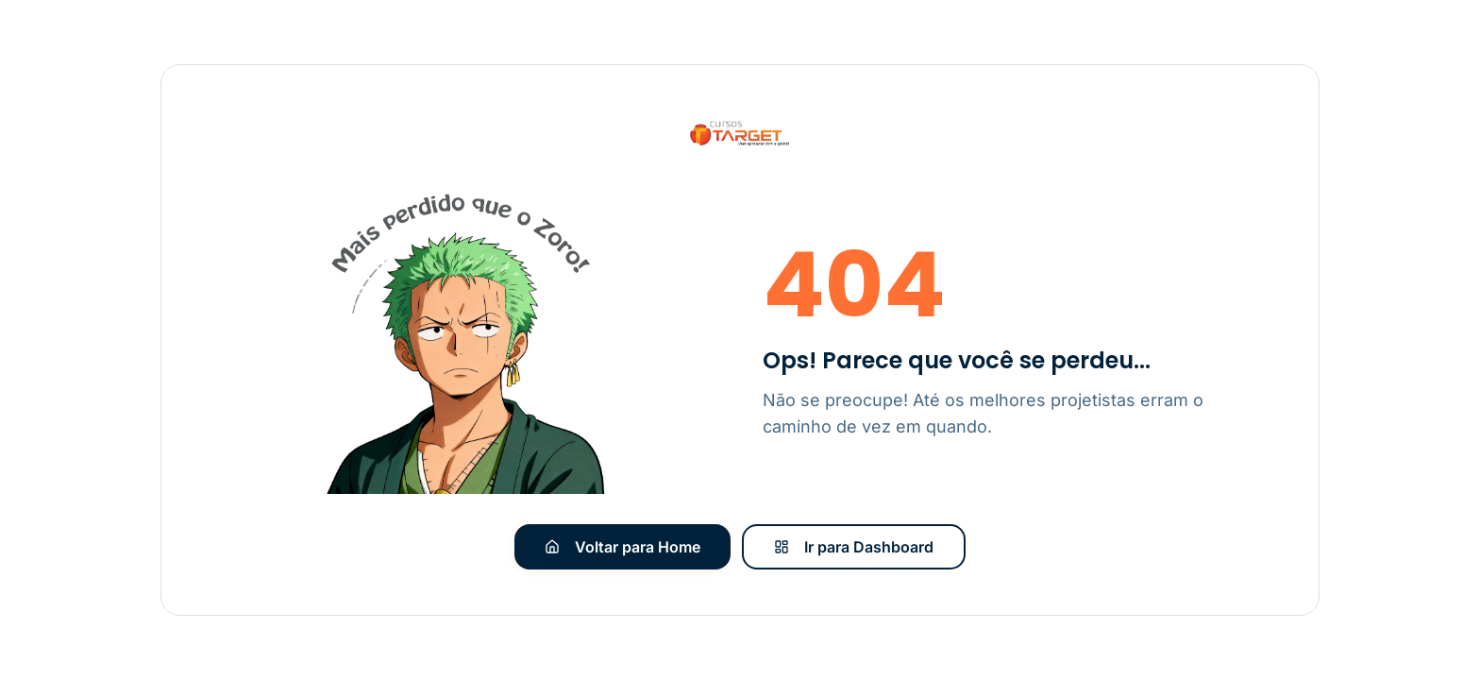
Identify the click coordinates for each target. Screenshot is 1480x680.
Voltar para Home (622, 546)
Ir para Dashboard (853, 546)
